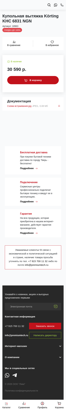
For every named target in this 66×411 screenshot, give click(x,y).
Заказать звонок (45, 326)
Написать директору (45, 335)
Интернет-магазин (16, 346)
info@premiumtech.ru (36, 265)
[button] (33, 357)
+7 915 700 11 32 (38, 261)
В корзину (33, 80)
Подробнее (29, 168)
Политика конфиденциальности (21, 390)
